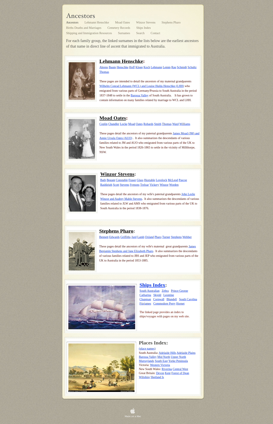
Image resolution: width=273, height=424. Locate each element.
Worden (174, 184)
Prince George (179, 290)
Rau (173, 67)
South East (161, 361)
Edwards (114, 237)
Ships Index (143, 27)
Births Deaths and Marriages (84, 27)
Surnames (124, 33)
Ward (175, 124)
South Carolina (188, 299)
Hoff (132, 67)
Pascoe (183, 180)
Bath (103, 180)
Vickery (154, 184)
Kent (168, 373)
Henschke (122, 67)
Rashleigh (106, 184)
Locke (123, 124)
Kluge (139, 67)
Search (140, 33)
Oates (139, 124)
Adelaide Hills (167, 352)
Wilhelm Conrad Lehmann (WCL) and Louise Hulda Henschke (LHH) (141, 86)
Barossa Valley (139, 95)
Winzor (164, 184)
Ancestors (72, 22)
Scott (116, 184)
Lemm (167, 67)
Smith (157, 124)
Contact (155, 33)
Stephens (176, 237)
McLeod (173, 180)
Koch (147, 67)
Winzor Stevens (146, 22)
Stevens (124, 184)
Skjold (157, 295)
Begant (111, 180)
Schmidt (182, 67)
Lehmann (156, 67)
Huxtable (149, 180)
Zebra (165, 290)
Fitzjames (145, 303)
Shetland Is (157, 377)
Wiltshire (144, 377)
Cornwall (158, 299)
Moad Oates (123, 22)
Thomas (104, 72)
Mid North (163, 357)
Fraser (132, 180)
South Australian (149, 290)
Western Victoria (160, 365)
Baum (112, 67)
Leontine (168, 295)
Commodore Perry (164, 303)
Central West (180, 369)
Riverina (167, 369)
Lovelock (161, 180)
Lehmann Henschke (97, 22)
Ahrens (103, 67)
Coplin (103, 124)
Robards (149, 124)
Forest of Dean (180, 373)
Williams (184, 124)
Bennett (104, 237)
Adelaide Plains (186, 352)
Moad (131, 124)
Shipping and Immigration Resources (89, 33)
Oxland (149, 237)
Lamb (140, 237)
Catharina (145, 295)
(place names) (147, 348)
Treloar (144, 184)
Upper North (178, 357)
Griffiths (126, 237)
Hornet (180, 303)
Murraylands (146, 361)
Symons (134, 184)
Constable (122, 180)
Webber (187, 237)
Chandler (113, 124)
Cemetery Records (119, 27)
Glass (140, 180)
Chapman (145, 299)
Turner (166, 237)
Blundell (172, 299)
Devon (160, 373)
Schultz (191, 67)
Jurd (133, 237)
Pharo (158, 237)
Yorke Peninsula (178, 361)
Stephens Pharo (171, 22)
